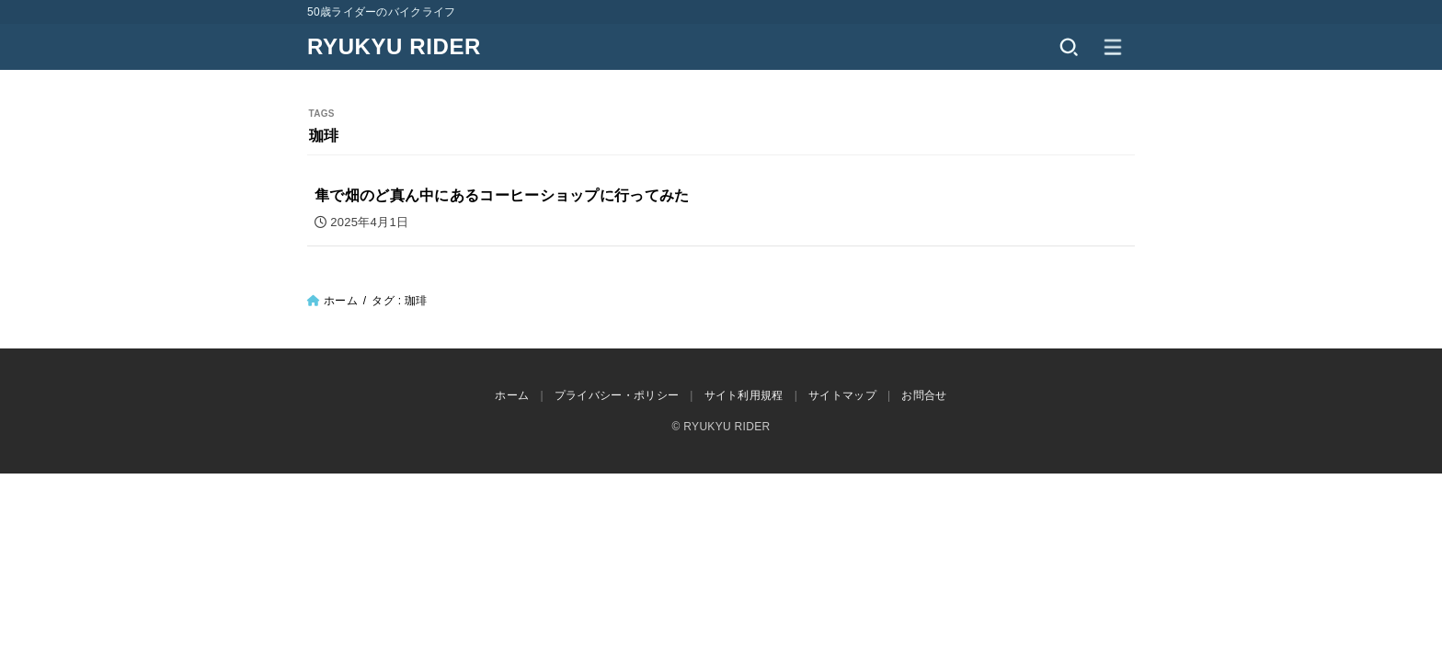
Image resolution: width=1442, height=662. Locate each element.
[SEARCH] (1069, 47)
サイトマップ (842, 395)
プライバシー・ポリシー (617, 395)
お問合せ (923, 395)
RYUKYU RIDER (394, 46)
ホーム (341, 300)
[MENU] (1113, 47)
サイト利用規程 (744, 395)
